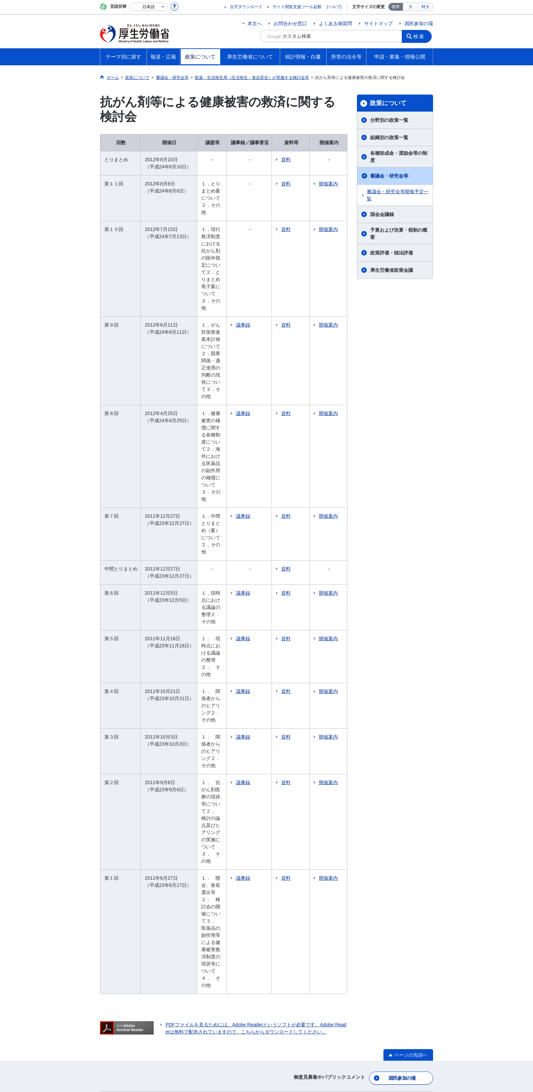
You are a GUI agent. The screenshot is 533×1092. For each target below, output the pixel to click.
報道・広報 (123, 811)
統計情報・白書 (300, 865)
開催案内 (336, 187)
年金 (114, 785)
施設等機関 (293, 821)
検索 (421, 36)
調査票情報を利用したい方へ (312, 896)
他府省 (153, 941)
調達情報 (376, 829)
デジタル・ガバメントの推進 (398, 874)
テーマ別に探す (128, 745)
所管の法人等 (187, 941)
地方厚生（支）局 (300, 795)
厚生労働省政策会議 (391, 270)
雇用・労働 (121, 776)
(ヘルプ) (334, 6)
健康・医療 (121, 757)
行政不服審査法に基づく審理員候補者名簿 (398, 906)
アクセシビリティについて (364, 1031)
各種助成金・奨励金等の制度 (398, 156)
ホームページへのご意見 (234, 1038)
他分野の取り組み (128, 795)
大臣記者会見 (123, 831)
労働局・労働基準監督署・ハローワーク (312, 808)
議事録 (265, 253)
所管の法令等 (383, 745)
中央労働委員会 (297, 830)
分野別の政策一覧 (389, 120)
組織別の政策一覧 (389, 137)
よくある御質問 (335, 23)
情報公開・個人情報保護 (393, 865)
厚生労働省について (305, 745)
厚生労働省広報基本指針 (135, 822)
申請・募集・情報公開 (394, 792)
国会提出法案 (381, 757)
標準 (396, 6)
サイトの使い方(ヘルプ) (130, 1038)
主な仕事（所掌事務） (305, 785)
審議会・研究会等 (389, 176)
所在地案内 (293, 776)
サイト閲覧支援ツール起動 (297, 6)
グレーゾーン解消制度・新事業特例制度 (398, 842)
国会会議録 (382, 214)
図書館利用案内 (231, 941)
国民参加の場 (419, 23)
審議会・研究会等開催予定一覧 (398, 195)
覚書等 (374, 776)
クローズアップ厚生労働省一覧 (295, 941)
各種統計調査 (295, 877)
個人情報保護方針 (198, 1031)
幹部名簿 (290, 766)
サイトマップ (378, 23)
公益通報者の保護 (386, 855)
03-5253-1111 (217, 1068)
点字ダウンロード (246, 6)
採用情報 (290, 850)
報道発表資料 (123, 841)
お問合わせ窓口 (290, 23)
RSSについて (182, 1038)
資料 (307, 159)
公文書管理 (379, 884)
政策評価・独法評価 (391, 252)
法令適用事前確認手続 (391, 820)
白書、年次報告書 (300, 886)
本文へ (254, 23)
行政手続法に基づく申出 (393, 893)
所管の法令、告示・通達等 (395, 766)
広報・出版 (121, 851)
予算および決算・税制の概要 (398, 233)
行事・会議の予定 (128, 860)
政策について (388, 103)
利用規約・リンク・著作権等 (136, 1031)
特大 (426, 6)
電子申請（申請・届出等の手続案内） (398, 806)
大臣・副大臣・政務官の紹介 (312, 757)
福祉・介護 (121, 766)
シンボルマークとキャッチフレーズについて (276, 1031)
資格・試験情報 (297, 840)
